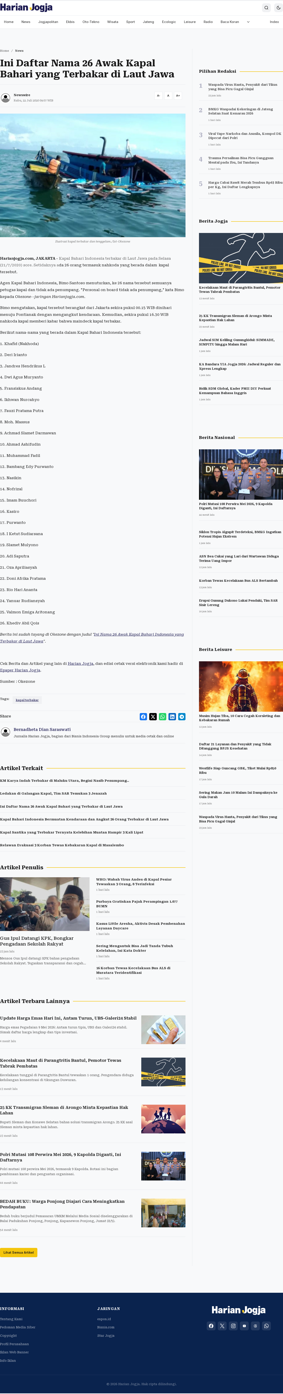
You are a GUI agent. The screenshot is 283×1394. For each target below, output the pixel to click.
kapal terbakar (27, 700)
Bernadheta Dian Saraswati (42, 729)
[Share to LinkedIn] (173, 716)
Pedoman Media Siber (17, 1328)
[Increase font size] (178, 96)
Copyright (8, 1336)
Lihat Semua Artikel (19, 1253)
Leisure (190, 22)
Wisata (112, 22)
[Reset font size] (168, 96)
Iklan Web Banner (14, 1353)
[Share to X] (155, 716)
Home (8, 22)
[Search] (266, 7)
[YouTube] (244, 1326)
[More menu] (248, 22)
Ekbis (70, 22)
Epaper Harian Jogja (20, 670)
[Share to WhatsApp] (164, 716)
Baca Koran (230, 22)
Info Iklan (8, 1361)
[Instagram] (233, 1326)
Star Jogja (106, 1336)
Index (274, 22)
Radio (208, 22)
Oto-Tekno (90, 22)
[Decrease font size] (159, 96)
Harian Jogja (80, 663)
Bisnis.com (106, 1328)
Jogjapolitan (48, 22)
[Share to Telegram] (182, 716)
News (25, 22)
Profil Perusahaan (14, 1344)
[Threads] (255, 1326)
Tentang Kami (11, 1320)
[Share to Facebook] (146, 716)
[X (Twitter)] (222, 1326)
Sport (130, 22)
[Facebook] (211, 1326)
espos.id (104, 1320)
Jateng (148, 22)
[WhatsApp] (266, 1326)
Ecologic (169, 22)
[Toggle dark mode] (278, 7)
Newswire (22, 95)
